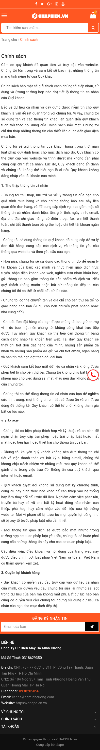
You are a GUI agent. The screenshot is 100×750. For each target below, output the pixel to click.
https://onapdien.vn (31, 703)
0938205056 (29, 691)
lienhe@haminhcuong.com (33, 697)
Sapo (60, 745)
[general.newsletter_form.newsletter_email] (43, 627)
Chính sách (13, 56)
